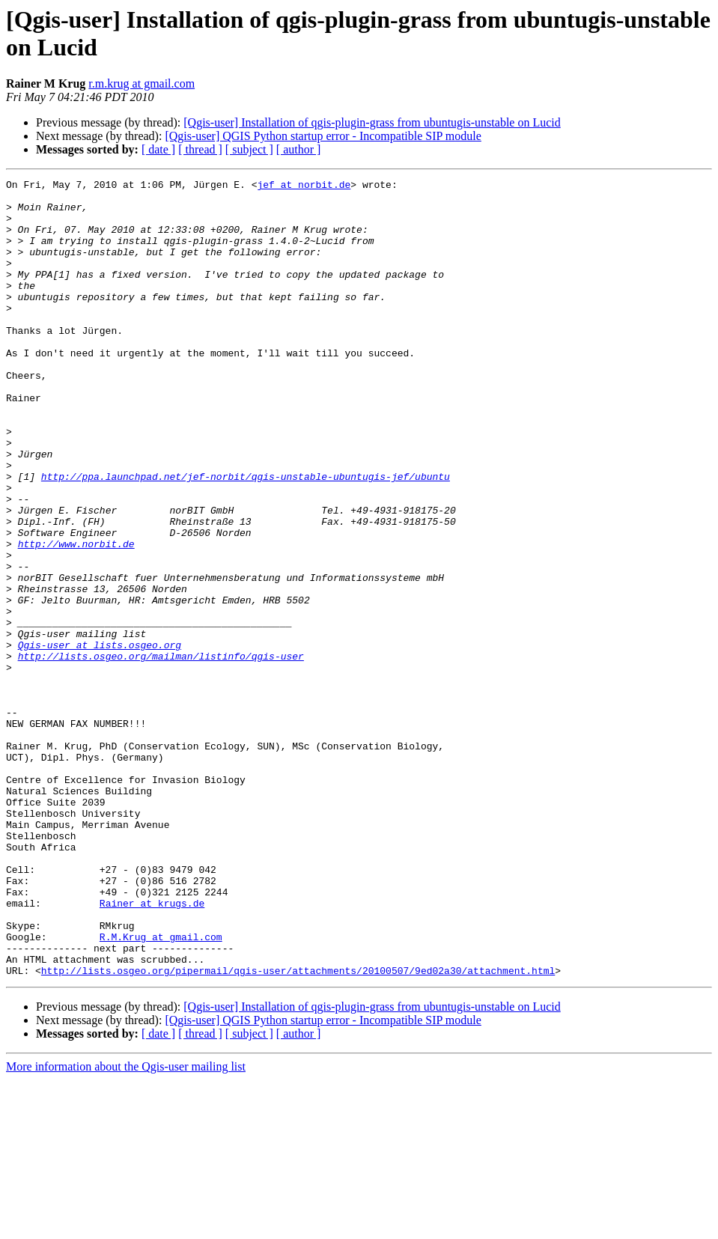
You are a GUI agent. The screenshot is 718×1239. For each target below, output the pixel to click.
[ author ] (298, 149)
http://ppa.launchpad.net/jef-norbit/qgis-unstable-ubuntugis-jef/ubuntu (245, 537)
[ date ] (158, 149)
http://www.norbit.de (76, 617)
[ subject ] (249, 149)
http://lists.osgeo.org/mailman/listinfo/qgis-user (161, 752)
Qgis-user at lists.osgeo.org (99, 739)
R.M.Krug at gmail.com (161, 1089)
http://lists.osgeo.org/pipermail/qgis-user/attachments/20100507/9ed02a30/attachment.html (298, 1129)
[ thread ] (200, 149)
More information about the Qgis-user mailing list (126, 1226)
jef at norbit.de (303, 186)
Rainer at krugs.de (152, 1049)
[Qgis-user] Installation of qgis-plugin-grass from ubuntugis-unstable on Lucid (371, 122)
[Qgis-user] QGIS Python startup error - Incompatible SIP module (323, 136)
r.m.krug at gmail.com (141, 83)
